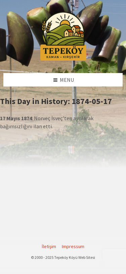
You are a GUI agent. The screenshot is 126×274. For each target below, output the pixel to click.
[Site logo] (63, 59)
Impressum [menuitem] (73, 246)
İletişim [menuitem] (49, 246)
